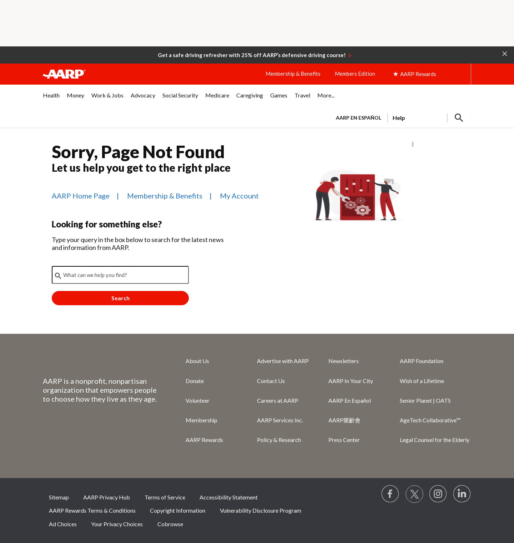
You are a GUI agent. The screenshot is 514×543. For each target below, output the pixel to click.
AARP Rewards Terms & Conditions (92, 510)
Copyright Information (177, 510)
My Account (239, 195)
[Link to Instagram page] (438, 494)
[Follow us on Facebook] (390, 494)
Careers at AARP (277, 400)
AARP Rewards (204, 439)
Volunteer (198, 400)
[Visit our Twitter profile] (414, 494)
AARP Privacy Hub (106, 497)
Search (120, 298)
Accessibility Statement (229, 497)
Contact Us (271, 380)
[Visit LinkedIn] (462, 494)
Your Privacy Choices (117, 524)
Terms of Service (165, 497)
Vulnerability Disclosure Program (260, 510)
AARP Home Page (81, 195)
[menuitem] (51, 99)
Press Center (344, 439)
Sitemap (59, 497)
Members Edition (355, 73)
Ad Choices (63, 524)
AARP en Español (358, 118)
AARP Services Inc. (280, 420)
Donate (195, 380)
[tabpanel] (400, 117)
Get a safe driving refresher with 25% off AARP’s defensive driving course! (252, 55)
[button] (504, 53)
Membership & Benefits (293, 73)
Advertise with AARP (283, 360)
